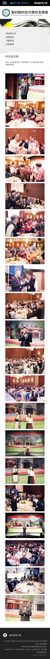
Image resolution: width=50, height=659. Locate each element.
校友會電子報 (15, 635)
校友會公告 (11, 33)
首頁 (7, 62)
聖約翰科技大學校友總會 (25, 13)
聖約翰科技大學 (40, 3)
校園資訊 (10, 37)
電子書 (16, 3)
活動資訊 (10, 40)
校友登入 (25, 3)
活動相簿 (10, 44)
